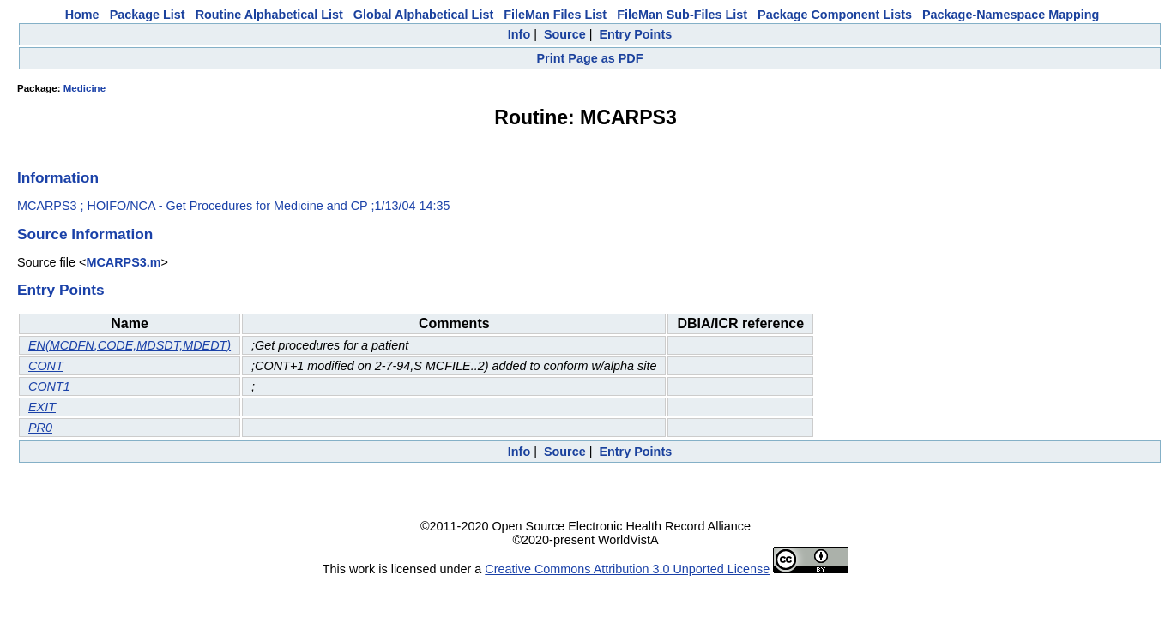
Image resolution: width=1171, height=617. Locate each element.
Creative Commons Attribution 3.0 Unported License (627, 569)
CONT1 (49, 386)
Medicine (84, 88)
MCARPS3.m (123, 262)
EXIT (42, 407)
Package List (147, 14)
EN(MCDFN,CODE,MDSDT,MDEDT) (129, 345)
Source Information (85, 234)
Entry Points (635, 34)
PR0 (40, 427)
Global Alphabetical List (423, 14)
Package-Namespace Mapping (1010, 14)
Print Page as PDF (590, 58)
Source (565, 34)
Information (58, 177)
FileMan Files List (555, 14)
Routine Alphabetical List (269, 14)
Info (519, 34)
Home (82, 14)
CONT (45, 366)
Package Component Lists (835, 14)
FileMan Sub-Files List (682, 14)
